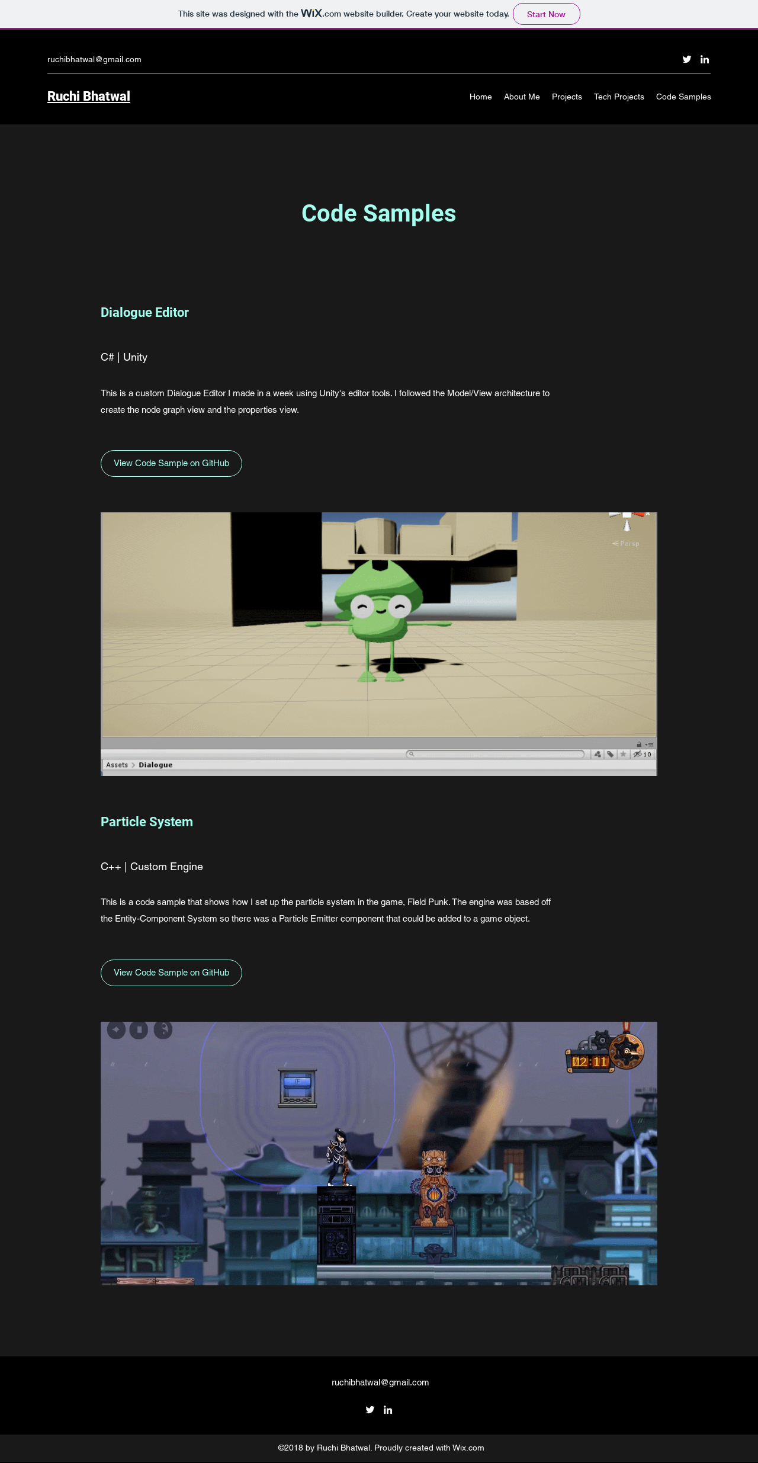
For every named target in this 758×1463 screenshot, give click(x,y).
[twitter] (687, 59)
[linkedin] (705, 59)
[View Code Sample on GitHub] (171, 463)
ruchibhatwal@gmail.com (94, 59)
